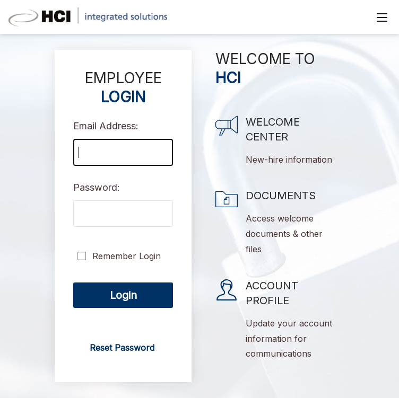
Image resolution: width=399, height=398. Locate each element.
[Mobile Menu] (382, 17)
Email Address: (105, 125)
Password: (96, 187)
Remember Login (126, 256)
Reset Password (122, 347)
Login (123, 295)
